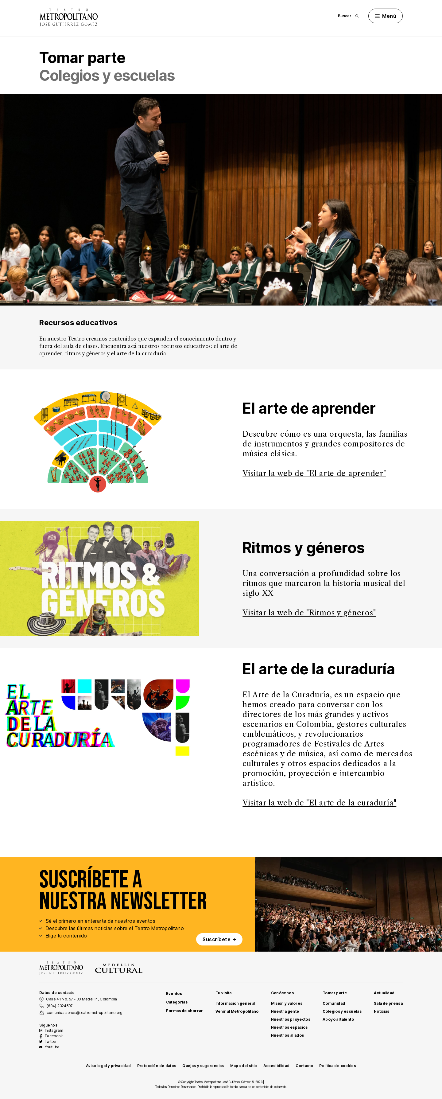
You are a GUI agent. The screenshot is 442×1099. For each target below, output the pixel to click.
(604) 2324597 (60, 1006)
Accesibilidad (276, 1065)
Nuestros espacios (289, 1027)
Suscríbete (219, 939)
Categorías (177, 1002)
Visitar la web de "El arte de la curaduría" (319, 802)
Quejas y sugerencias (203, 1065)
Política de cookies (337, 1065)
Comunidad (334, 1003)
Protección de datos (156, 1065)
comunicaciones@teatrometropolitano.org (85, 1012)
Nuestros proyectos (290, 1019)
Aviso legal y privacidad (108, 1065)
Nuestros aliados (287, 1035)
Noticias (382, 1011)
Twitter (51, 1041)
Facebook (54, 1036)
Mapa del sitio (243, 1065)
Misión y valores (287, 1003)
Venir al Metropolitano (237, 1011)
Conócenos (282, 993)
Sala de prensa (388, 1003)
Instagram (54, 1030)
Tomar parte (335, 993)
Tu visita (223, 993)
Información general (235, 1003)
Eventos (174, 993)
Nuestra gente (285, 1011)
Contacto (304, 1065)
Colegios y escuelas (342, 1011)
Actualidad (384, 993)
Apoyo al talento (338, 1019)
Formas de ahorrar (184, 1010)
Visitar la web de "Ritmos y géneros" (309, 612)
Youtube (52, 1047)
